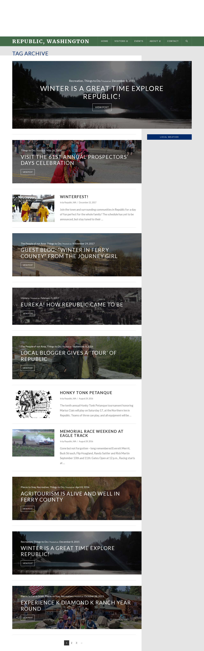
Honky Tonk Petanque (86, 392)
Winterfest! (74, 196)
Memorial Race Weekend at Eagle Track (92, 433)
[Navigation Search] (187, 41)
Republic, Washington (50, 41)
